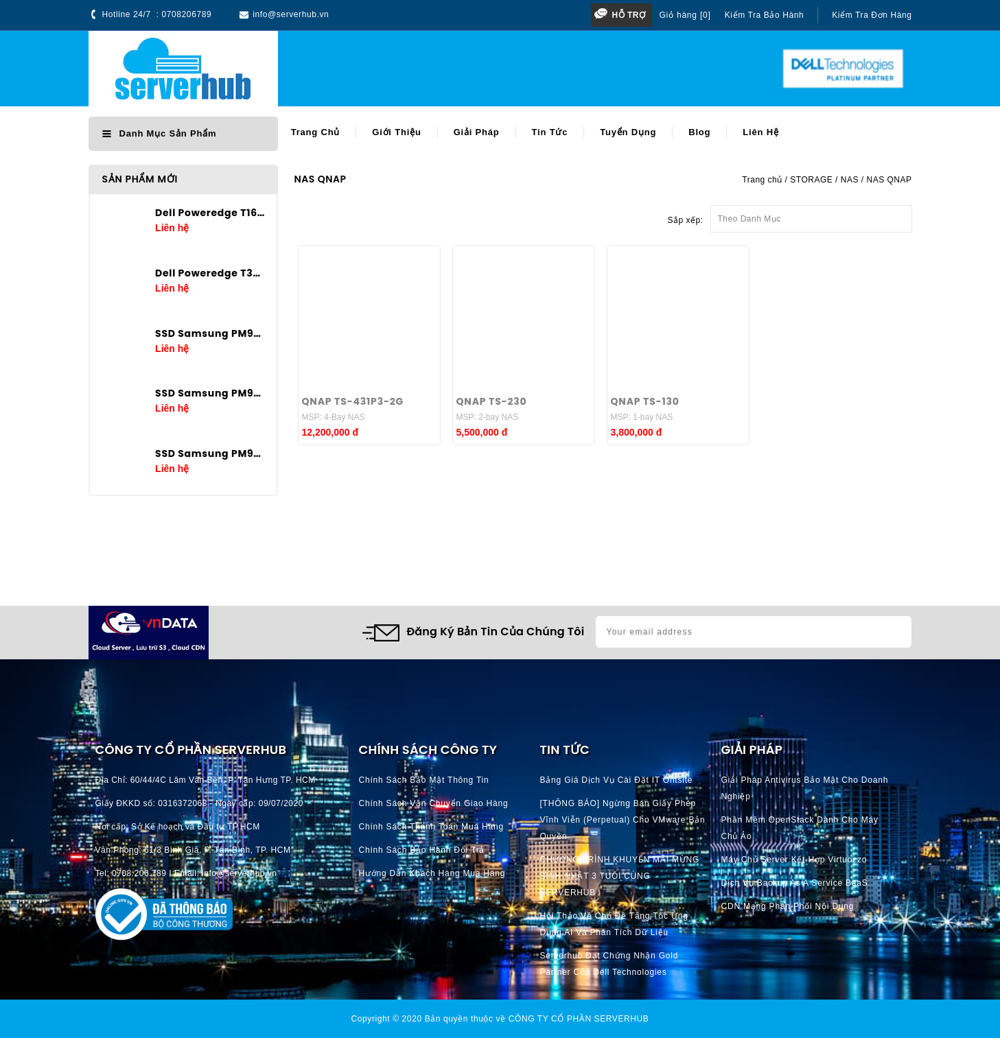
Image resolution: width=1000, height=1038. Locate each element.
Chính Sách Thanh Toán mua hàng (431, 826)
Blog (699, 132)
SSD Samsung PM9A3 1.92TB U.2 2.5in (210, 453)
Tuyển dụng (628, 132)
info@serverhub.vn (291, 14)
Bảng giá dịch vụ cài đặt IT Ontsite (616, 780)
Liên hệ (760, 132)
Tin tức (550, 132)
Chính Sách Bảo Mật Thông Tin (424, 780)
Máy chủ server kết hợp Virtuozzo (794, 859)
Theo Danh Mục (811, 215)
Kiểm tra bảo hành (764, 15)
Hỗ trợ (628, 15)
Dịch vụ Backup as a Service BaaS (794, 883)
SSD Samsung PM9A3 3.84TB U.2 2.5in (210, 393)
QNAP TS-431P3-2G (353, 401)
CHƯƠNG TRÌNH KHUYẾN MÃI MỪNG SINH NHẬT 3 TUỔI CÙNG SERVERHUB (620, 876)
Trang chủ (315, 132)
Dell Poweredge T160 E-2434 (210, 213)
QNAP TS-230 (491, 401)
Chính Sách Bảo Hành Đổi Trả (422, 850)
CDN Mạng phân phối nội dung (787, 906)
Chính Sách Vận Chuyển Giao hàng (434, 803)
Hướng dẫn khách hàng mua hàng (432, 873)
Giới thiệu (396, 132)
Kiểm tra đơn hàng (871, 15)
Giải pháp (477, 132)
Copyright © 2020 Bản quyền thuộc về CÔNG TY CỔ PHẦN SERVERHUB (500, 1019)
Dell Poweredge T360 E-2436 (210, 273)
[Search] (466, 69)
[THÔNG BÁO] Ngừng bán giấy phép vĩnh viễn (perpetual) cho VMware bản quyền (623, 820)
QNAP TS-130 (645, 401)
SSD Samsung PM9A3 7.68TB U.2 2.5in (210, 333)
